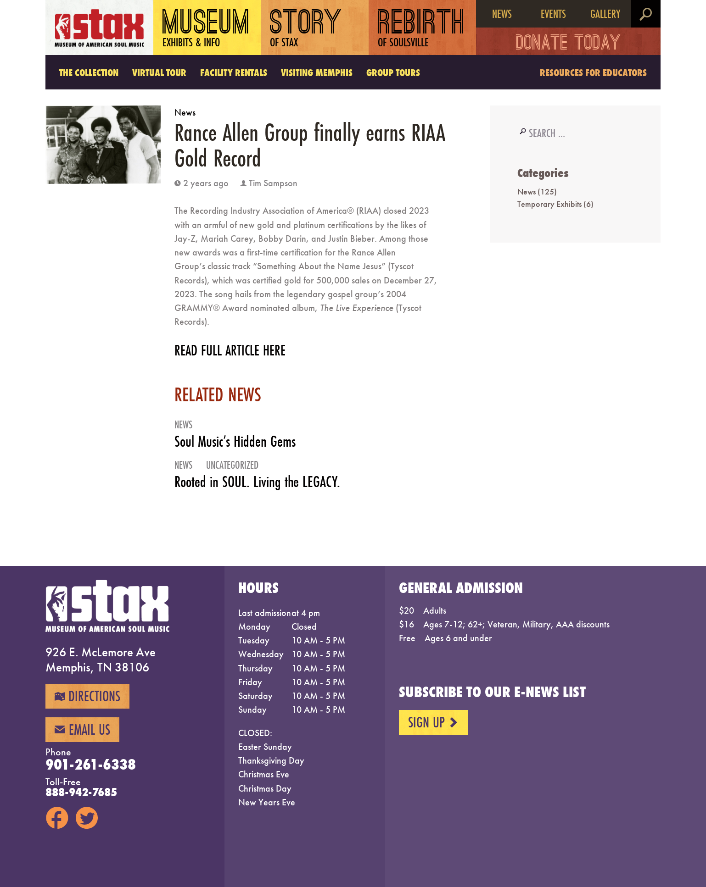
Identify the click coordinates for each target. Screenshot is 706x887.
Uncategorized (232, 465)
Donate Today (568, 44)
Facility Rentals (233, 72)
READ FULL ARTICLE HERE (230, 350)
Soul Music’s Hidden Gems (235, 441)
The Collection (88, 72)
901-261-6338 (90, 764)
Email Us (82, 729)
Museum (206, 29)
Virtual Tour (159, 72)
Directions (87, 696)
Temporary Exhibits (549, 204)
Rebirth (421, 29)
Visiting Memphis (317, 72)
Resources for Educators (593, 72)
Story (306, 29)
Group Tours (393, 72)
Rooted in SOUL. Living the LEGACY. (257, 481)
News (502, 14)
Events (553, 14)
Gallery (605, 14)
